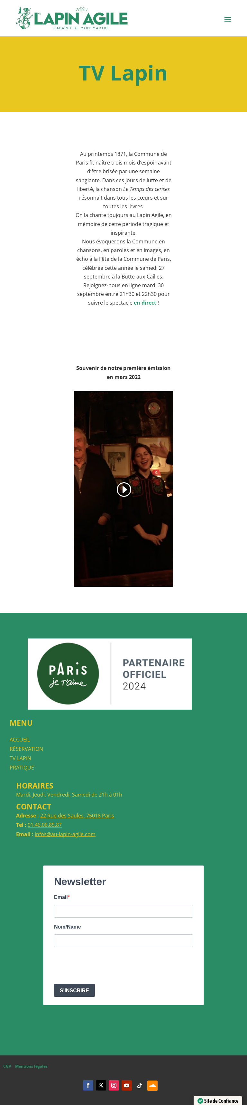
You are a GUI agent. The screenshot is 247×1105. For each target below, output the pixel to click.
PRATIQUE (22, 767)
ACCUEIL (20, 739)
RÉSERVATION (26, 748)
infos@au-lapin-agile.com (65, 834)
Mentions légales (31, 1066)
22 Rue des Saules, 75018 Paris (77, 815)
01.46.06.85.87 (45, 824)
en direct (145, 302)
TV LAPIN (20, 758)
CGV (7, 1066)
